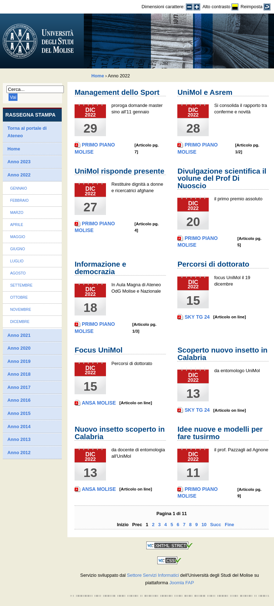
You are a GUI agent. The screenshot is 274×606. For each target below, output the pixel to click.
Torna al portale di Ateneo (27, 132)
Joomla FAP (181, 582)
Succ (215, 524)
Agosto (18, 273)
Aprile (16, 225)
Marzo (16, 213)
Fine (229, 524)
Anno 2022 (19, 175)
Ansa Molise (99, 403)
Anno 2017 (19, 387)
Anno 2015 (19, 413)
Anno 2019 (19, 361)
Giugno (17, 249)
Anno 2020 (19, 348)
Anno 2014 (19, 426)
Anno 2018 (19, 374)
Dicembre (19, 322)
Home (97, 75)
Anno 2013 (19, 439)
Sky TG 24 (196, 317)
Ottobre (18, 297)
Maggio (17, 237)
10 (204, 524)
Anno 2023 (19, 161)
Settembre (21, 285)
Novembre (20, 310)
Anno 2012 (19, 452)
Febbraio (19, 200)
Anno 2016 (19, 400)
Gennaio (18, 188)
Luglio (17, 261)
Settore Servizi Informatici (153, 575)
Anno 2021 (19, 335)
